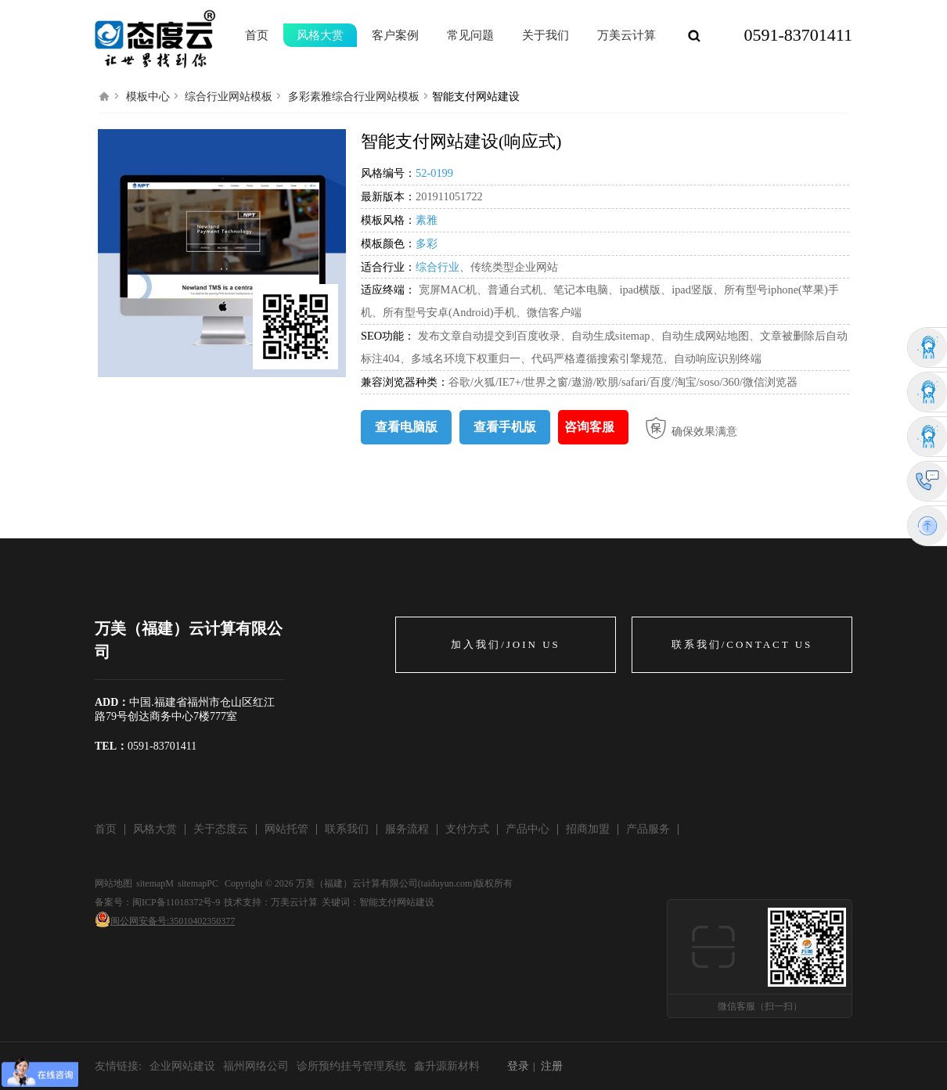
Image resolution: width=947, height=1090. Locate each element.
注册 (552, 1066)
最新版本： (388, 196)
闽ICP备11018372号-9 (176, 902)
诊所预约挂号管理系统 (351, 1066)
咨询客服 (589, 426)
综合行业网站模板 (228, 97)
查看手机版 (505, 426)
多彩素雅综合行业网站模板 (353, 97)
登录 (518, 1066)
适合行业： (388, 267)
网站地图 (113, 883)
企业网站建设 (182, 1066)
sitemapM (155, 883)
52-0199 (434, 173)
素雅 (426, 220)
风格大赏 (320, 35)
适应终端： (388, 289)
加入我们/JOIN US (505, 644)
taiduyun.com (447, 883)
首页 (256, 35)
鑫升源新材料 (447, 1066)
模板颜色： (388, 243)
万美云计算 (294, 902)
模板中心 (148, 97)
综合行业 (437, 267)
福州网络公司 (256, 1066)
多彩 (426, 243)
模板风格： (388, 220)
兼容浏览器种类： (404, 382)
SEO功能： (389, 335)
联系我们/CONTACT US (742, 644)
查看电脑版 (406, 426)
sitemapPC (198, 883)
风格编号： (388, 173)
